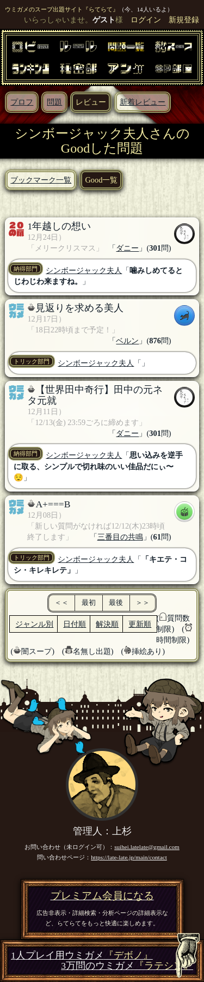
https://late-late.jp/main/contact (129, 857)
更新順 (139, 624)
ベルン (127, 340)
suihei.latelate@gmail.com (147, 847)
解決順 (107, 624)
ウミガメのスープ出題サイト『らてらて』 (62, 9)
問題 (54, 102)
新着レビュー (142, 102)
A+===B (52, 504)
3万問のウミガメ (127, 966)
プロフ (21, 102)
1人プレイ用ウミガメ (82, 955)
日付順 (74, 624)
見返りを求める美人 (79, 307)
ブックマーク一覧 (40, 179)
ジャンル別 (34, 624)
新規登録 (184, 19)
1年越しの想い (59, 226)
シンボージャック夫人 (84, 270)
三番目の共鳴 (120, 536)
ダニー (127, 248)
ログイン (146, 19)
